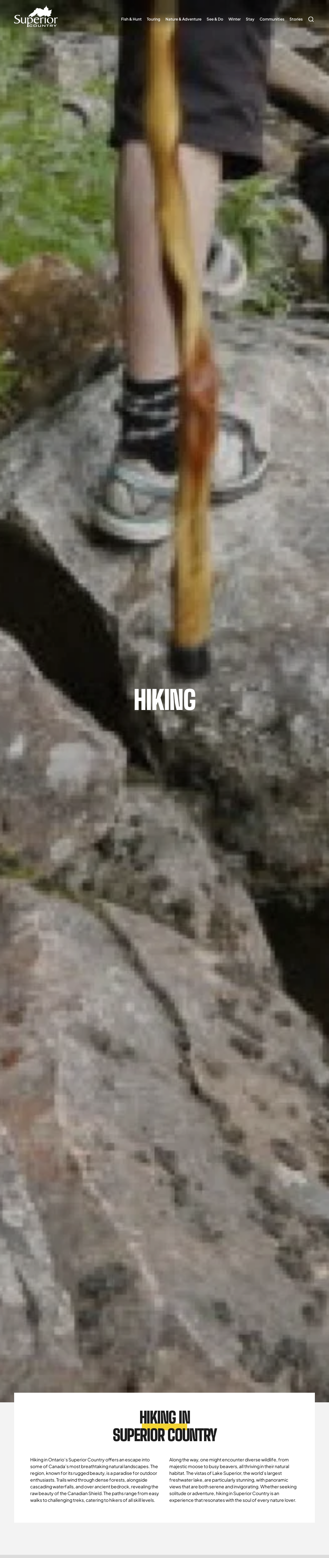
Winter (234, 19)
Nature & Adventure (183, 19)
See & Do (215, 19)
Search (310, 16)
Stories (296, 19)
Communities (272, 19)
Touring (153, 19)
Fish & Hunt (131, 19)
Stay (250, 19)
